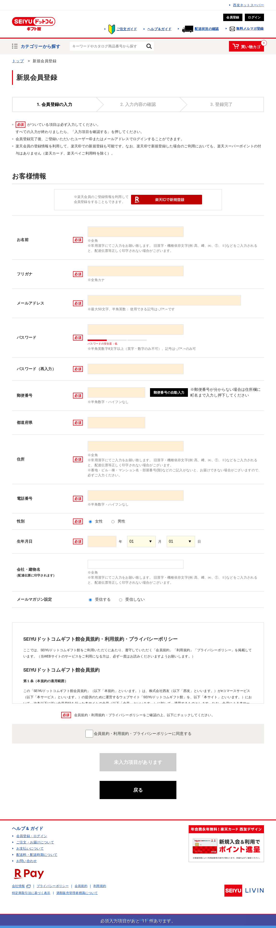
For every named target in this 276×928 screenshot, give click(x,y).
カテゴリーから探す (40, 46)
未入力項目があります (138, 762)
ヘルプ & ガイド (27, 828)
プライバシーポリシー (53, 886)
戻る (138, 790)
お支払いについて (30, 848)
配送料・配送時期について (37, 855)
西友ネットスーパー (248, 5)
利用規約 (99, 886)
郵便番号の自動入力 (169, 392)
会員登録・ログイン (31, 836)
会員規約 (81, 886)
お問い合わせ (26, 861)
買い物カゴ (251, 46)
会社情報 (18, 886)
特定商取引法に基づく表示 (31, 893)
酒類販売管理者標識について (77, 893)
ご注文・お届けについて (35, 842)
